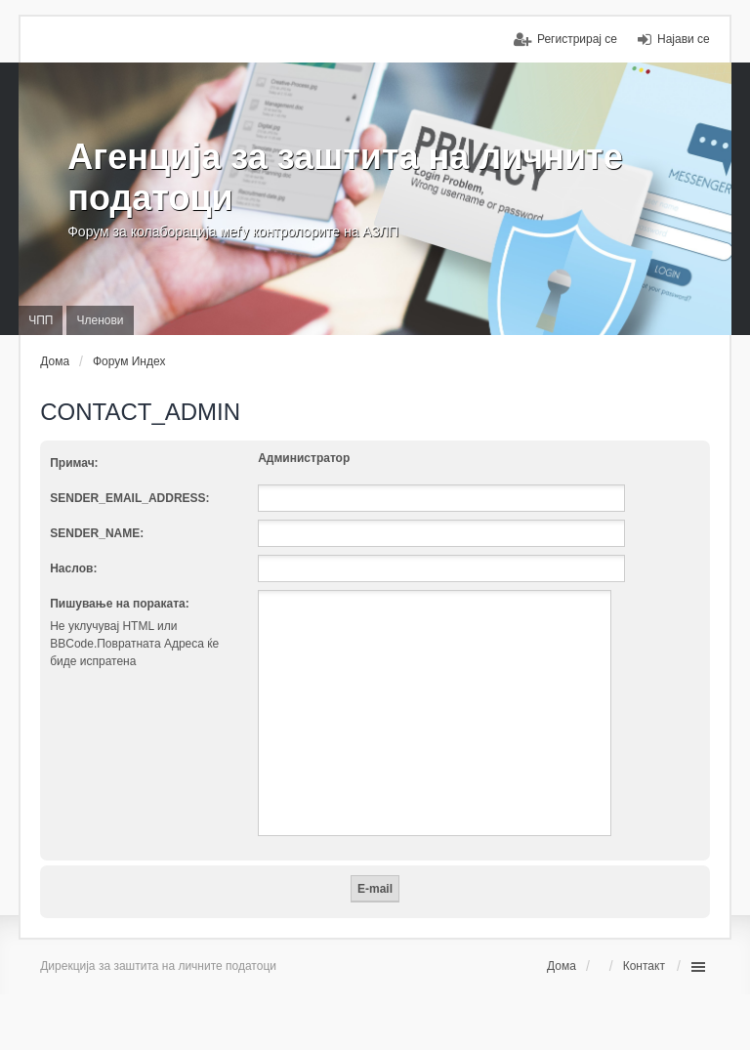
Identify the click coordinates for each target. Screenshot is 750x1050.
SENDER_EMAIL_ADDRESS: (129, 498)
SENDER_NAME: (97, 533)
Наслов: (73, 568)
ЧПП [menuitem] (40, 320)
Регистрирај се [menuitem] (577, 39)
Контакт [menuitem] (644, 966)
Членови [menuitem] (99, 320)
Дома (561, 966)
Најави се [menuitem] (683, 39)
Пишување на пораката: (119, 603)
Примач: (74, 463)
